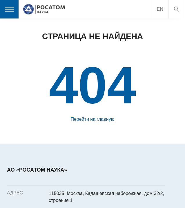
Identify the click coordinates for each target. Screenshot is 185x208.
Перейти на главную (92, 119)
